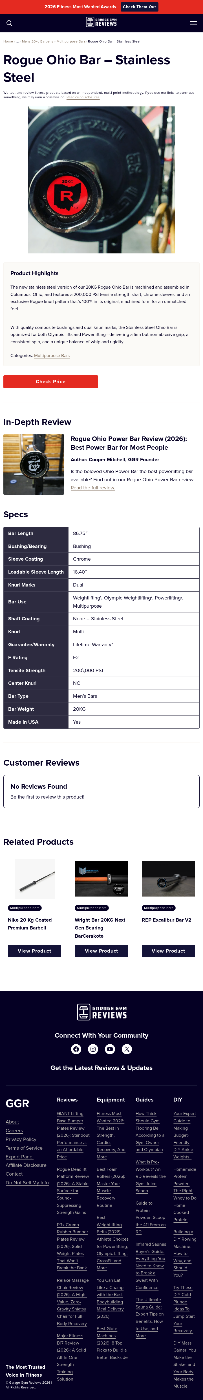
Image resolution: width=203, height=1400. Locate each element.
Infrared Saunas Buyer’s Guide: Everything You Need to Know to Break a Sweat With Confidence (151, 1265)
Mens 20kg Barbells (37, 41)
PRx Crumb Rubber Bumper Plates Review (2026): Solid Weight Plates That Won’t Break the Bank (72, 1246)
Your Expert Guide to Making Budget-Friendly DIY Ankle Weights (184, 1135)
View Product (34, 951)
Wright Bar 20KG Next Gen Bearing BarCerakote (100, 928)
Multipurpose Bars (71, 41)
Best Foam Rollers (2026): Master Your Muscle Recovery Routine (111, 1187)
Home (8, 41)
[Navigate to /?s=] (9, 23)
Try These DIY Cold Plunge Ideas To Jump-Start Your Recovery (184, 1309)
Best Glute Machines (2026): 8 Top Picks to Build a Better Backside (112, 1342)
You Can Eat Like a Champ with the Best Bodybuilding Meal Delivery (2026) (110, 1298)
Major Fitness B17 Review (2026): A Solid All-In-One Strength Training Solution (71, 1357)
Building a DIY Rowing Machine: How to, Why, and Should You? (185, 1253)
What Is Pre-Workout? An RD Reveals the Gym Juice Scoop (151, 1176)
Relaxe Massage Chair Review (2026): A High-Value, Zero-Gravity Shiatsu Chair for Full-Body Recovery (73, 1302)
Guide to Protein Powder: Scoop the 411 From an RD (151, 1217)
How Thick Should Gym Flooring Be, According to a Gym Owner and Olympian (150, 1131)
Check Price (51, 381)
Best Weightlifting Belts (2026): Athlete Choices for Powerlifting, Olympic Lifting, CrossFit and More (113, 1242)
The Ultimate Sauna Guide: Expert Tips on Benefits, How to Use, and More (150, 1317)
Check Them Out (139, 7)
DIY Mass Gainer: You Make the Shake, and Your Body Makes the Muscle (184, 1364)
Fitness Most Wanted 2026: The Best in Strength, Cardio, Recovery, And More (111, 1135)
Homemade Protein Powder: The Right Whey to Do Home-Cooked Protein (185, 1194)
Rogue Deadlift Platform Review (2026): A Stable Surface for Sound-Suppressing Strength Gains (73, 1191)
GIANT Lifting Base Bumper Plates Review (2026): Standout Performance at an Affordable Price (73, 1135)
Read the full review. (93, 487)
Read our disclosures (83, 97)
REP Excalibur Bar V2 (166, 920)
